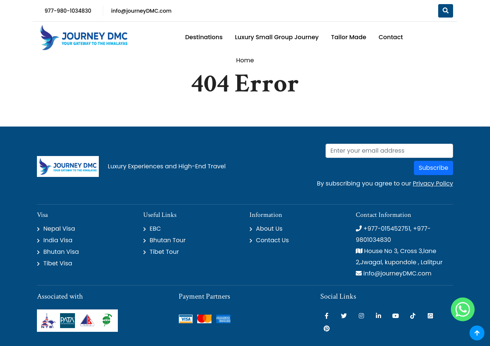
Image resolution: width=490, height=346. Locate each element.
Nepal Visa (59, 228)
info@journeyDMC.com (141, 11)
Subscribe (433, 167)
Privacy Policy (433, 183)
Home (245, 60)
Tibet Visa (57, 263)
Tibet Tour (164, 251)
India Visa (57, 240)
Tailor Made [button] (349, 37)
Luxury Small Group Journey (277, 37)
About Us (269, 228)
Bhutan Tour (168, 240)
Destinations (204, 37)
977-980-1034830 (67, 11)
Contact (391, 37)
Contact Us (272, 240)
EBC (155, 228)
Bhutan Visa (61, 251)
